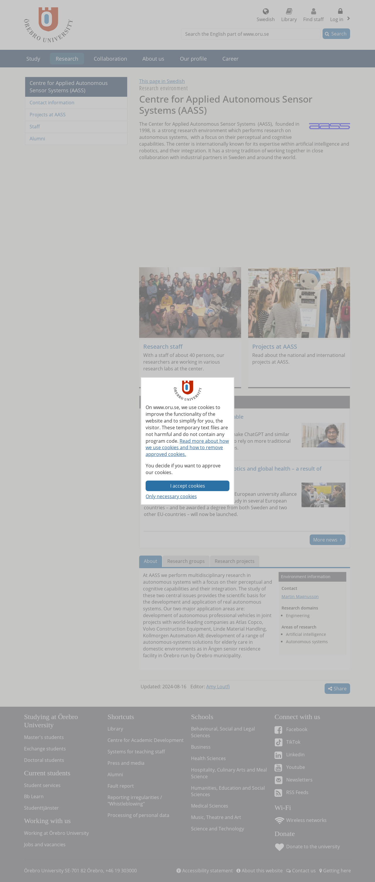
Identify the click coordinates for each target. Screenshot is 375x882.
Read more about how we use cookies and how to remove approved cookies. (187, 448)
